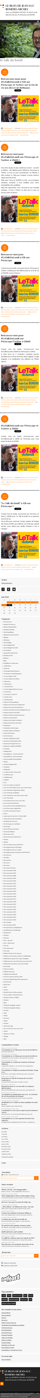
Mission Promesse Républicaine (13, 927)
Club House (7, 681)
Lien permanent (7, 128)
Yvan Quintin (5, 1050)
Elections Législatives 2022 (11, 738)
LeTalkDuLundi (16, 130)
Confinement (7, 684)
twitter (22, 233)
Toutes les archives (7, 1157)
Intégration (7, 769)
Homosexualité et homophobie (12, 759)
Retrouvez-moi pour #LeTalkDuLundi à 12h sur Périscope (15, 257)
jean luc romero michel (8, 1303)
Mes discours (7, 855)
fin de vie (21, 314)
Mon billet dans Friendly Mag (12, 930)
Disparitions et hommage (11, 728)
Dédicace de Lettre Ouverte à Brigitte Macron (17, 710)
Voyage (6, 1036)
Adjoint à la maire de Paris (11, 635)
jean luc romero (10, 135)
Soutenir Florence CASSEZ (11, 997)
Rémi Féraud (7, 982)
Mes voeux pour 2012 (10, 886)
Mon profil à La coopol (7, 1347)
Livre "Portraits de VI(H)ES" (11, 793)
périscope (7, 233)
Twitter (23, 132)
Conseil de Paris (8, 686)
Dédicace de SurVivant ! (10, 718)
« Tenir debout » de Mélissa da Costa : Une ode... (17, 1207)
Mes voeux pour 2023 (10, 912)
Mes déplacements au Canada (12, 850)
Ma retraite (7, 826)
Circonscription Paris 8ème (11, 679)
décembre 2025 (6, 1146)
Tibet (5, 1013)
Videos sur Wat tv (6, 1340)
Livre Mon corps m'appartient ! (12, 808)
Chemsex (6, 668)
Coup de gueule (8, 699)
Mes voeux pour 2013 (10, 888)
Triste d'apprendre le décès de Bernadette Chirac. (18, 1196)
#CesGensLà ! (8, 622)
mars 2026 (4, 1139)
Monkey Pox (7, 932)
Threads (6, 1010)
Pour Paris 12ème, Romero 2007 (13, 976)
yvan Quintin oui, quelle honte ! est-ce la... (15, 1094)
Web (27, 132)
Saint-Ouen (7, 984)
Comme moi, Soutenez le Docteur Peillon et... (16, 1213)
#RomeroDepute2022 (10, 627)
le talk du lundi (5, 404)
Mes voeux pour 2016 (10, 896)
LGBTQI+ (6, 780)
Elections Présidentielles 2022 (12, 741)
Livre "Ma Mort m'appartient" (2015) (14, 790)
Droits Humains (8, 736)
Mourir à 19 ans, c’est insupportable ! (14, 1189)
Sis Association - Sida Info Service (13, 995)
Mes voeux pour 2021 (10, 907)
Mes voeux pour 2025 (10, 917)
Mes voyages (7, 922)
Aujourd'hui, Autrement (10, 653)
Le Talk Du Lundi (10, 567)
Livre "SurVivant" (8, 798)
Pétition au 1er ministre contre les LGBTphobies (17, 956)
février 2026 (5, 1141)
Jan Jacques (5, 1078)
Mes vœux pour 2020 (10, 925)
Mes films (6, 857)
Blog (5, 660)
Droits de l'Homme (9, 733)
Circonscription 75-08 (10, 676)
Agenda (23, 128)
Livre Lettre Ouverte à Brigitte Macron (15, 806)
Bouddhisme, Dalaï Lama (11, 663)
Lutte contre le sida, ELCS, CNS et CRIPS (15, 816)
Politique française (11, 132)
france (31, 1295)
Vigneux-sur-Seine (9, 1034)
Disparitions (7, 725)
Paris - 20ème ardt (9, 943)
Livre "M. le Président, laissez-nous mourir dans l (18, 787)
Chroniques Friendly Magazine (13, 673)
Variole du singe (8, 1026)
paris (25, 1295)
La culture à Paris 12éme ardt (12, 772)
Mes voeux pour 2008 (10, 875)
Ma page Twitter (6, 1342)
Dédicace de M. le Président (12, 712)
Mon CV (3, 1317)
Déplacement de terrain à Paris (13, 723)
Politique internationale (14, 402)
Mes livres (4, 1320)
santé (3, 1295)
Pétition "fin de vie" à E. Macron (12, 953)
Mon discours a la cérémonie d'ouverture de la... (17, 1244)
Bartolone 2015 (8, 655)
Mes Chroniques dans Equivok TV (13, 844)
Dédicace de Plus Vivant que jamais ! (14, 715)
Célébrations (7, 666)
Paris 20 (6, 945)
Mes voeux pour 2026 (10, 920)
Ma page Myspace (6, 1332)
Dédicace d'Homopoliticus (11, 702)
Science (6, 990)
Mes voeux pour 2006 (10, 870)
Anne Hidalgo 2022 (9, 645)
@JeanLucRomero (6, 583)
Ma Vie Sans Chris (9, 834)
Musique (6, 935)
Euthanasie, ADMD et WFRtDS (12, 746)
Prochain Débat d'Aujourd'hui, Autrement (16, 979)
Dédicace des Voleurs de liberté (13, 720)
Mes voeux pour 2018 (10, 901)
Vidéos (6, 1031)
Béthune (6, 658)
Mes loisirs (7, 865)
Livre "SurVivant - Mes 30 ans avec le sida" (26, 309)
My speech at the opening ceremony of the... (16, 1225)
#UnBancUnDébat (9, 629)
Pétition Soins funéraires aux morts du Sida (16, 964)
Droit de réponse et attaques (12, 730)
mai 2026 (4, 1134)
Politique (4, 1299)
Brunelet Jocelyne (7, 1086)
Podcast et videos (9, 969)
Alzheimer (7, 640)
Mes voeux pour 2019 (10, 904)
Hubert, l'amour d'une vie (8, 1322)
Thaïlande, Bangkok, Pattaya (12, 1008)
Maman (6, 839)
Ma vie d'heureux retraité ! (11, 829)
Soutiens (6, 1000)
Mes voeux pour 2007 (10, 873)
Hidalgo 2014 (7, 751)
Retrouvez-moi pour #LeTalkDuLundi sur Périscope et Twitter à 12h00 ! (19, 157)
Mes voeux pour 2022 (10, 909)
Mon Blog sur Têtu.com (8, 1345)
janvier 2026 (5, 1144)
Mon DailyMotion (6, 1330)
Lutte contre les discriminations (13, 819)
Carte (3, 1163)
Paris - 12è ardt (8, 940)
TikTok (5, 1015)
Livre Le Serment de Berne (11, 803)
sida (30, 1299)
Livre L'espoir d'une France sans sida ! (14, 800)
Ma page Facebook (6, 1335)
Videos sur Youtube (7, 1337)
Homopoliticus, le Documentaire (13, 756)
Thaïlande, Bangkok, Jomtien (12, 1005)
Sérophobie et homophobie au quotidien (12, 1325)
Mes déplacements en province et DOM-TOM (17, 852)
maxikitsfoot (5, 1102)
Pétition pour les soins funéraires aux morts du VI (18, 961)
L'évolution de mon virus (10, 821)
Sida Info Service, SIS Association (13, 992)
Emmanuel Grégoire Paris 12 (12, 743)
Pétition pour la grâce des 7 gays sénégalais (16, 958)
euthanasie (27, 404)
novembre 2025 (6, 1149)
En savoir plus (24, 1396)
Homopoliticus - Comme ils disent (13, 754)
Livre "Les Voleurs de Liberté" (12, 785)
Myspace (6, 938)
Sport (5, 1002)
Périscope (28, 130)
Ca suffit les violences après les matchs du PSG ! (18, 1238)
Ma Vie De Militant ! (9, 831)
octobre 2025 (5, 1151)
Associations (7, 650)
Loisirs (5, 813)
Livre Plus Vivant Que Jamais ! (12, 811)
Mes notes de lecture (10, 868)
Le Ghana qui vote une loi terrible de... (25, 1050)
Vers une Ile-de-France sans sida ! (13, 1028)
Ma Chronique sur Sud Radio (12, 824)
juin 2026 (4, 1131)
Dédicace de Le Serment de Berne (13, 707)
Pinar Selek (7, 966)
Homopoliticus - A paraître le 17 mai (11, 1350)
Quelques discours (6, 1327)
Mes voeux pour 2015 (10, 894)
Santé (18, 132)
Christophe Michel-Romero (12, 671)
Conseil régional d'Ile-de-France (13, 689)
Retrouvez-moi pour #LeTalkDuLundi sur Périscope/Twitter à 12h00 (15, 338)
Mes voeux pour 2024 (10, 914)
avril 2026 (4, 1136)
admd (16, 135)
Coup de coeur (8, 697)
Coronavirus (7, 692)
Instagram (7, 767)
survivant (27, 314)
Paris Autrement (6, 312)
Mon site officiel (6, 1315)
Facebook (8, 130)
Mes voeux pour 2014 (10, 891)
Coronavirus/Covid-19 (10, 694)
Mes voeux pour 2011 (10, 883)
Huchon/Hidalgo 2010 (10, 764)
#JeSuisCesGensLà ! (10, 624)
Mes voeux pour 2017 (10, 899)
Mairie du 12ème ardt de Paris (12, 837)
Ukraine (6, 1023)
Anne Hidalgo (8, 642)
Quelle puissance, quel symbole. (12, 1232)
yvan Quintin (5, 1110)
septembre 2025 (6, 1154)
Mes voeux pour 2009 (10, 878)
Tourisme (6, 1018)
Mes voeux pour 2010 (10, 881)
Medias (23, 130)
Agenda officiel (5, 1313)
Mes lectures (7, 860)
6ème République (9, 632)
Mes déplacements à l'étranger (13, 847)
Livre (5, 782)
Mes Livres (7, 863)
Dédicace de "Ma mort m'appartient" (14, 704)
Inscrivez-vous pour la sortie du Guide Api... (16, 1202)
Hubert (6, 761)
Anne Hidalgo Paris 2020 (11, 648)
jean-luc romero (15, 233)
